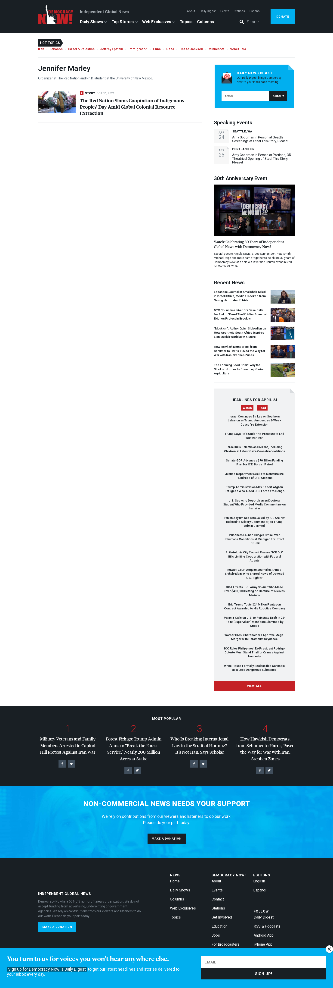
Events (224, 11)
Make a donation (167, 838)
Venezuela (238, 49)
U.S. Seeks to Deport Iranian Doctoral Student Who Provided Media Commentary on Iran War (254, 504)
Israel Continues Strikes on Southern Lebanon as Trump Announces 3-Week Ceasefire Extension (254, 420)
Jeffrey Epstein (111, 49)
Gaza (170, 49)
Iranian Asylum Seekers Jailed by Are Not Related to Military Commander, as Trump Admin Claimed (254, 522)
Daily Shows (91, 21)
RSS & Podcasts (267, 926)
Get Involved (222, 917)
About (191, 11)
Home (175, 881)
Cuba (157, 49)
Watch (247, 408)
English (259, 881)
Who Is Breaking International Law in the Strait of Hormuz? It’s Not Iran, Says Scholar (199, 745)
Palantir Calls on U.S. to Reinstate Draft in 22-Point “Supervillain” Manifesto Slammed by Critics (254, 621)
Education (219, 926)
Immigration (138, 49)
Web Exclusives (156, 21)
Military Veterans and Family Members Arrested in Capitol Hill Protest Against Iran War (68, 745)
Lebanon (56, 49)
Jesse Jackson (191, 49)
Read (262, 408)
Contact (218, 899)
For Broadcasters (226, 944)
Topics (186, 21)
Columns (205, 21)
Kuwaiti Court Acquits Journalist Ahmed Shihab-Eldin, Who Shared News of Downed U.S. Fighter (254, 574)
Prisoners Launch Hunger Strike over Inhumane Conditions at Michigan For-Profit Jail (254, 539)
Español (255, 11)
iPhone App (263, 944)
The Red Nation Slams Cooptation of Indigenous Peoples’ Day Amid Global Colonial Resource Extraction (132, 106)
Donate (282, 16)
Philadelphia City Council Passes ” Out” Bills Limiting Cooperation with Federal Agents (254, 556)
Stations (239, 11)
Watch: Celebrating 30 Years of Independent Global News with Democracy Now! (249, 244)
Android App (264, 935)
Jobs (216, 935)
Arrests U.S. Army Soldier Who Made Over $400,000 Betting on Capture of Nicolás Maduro (254, 591)
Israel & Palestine (81, 49)
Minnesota (217, 49)
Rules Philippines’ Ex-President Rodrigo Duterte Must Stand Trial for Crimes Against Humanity (254, 652)
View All (254, 686)
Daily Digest (208, 11)
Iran (41, 49)
